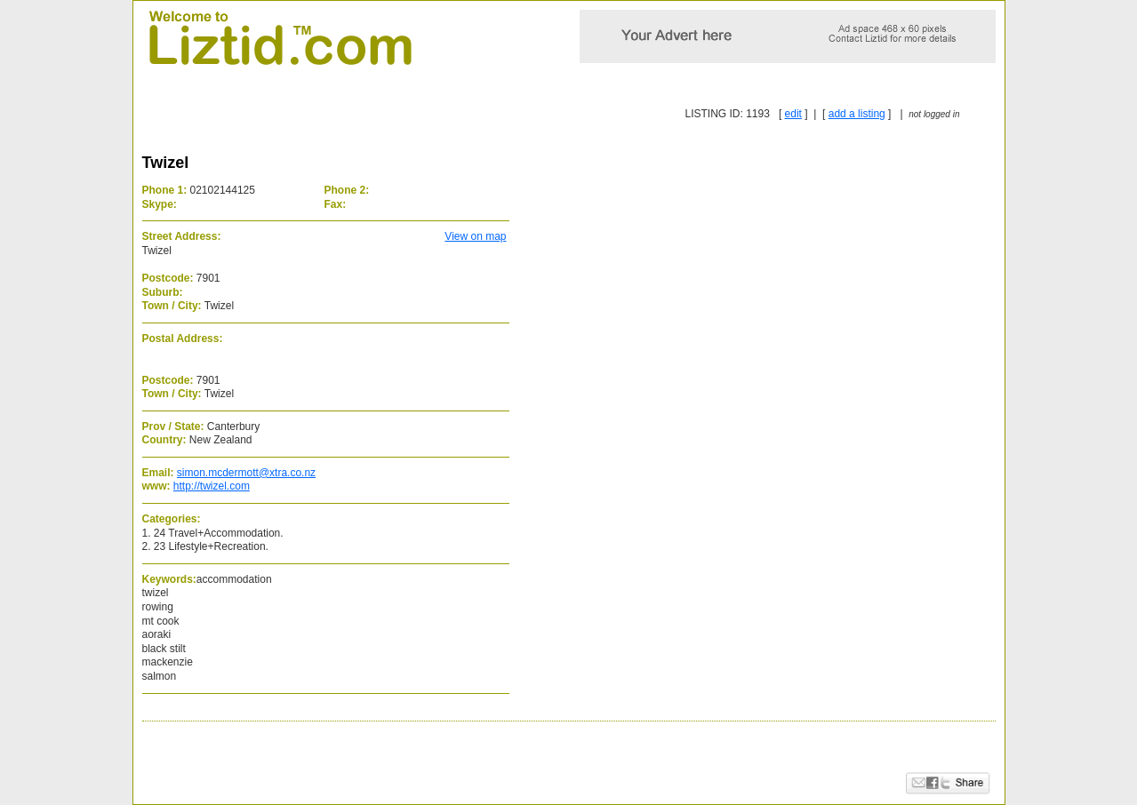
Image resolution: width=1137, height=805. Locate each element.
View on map (475, 236)
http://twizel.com (211, 486)
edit (793, 114)
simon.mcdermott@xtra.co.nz (246, 472)
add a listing (857, 114)
